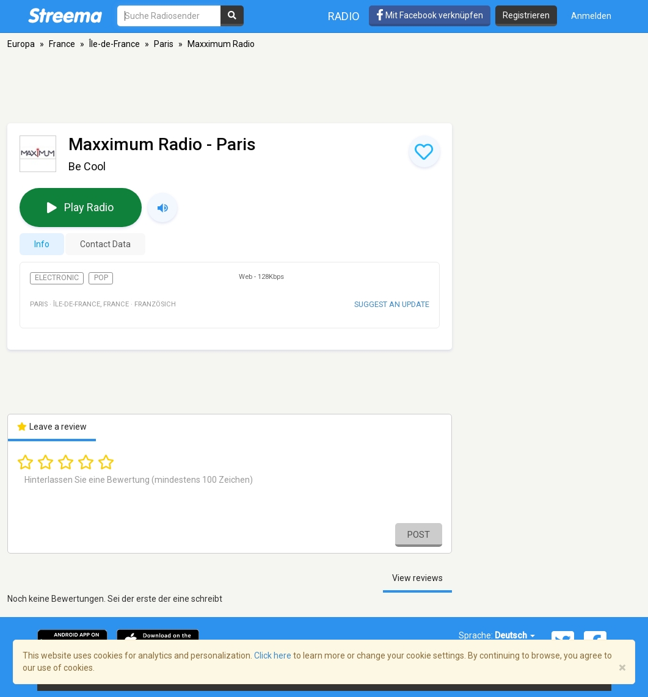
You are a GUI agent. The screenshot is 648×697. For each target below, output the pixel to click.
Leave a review (52, 427)
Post (418, 534)
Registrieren (526, 15)
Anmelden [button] (591, 16)
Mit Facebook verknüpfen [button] (429, 15)
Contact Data (105, 244)
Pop (101, 277)
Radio (344, 16)
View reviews (417, 578)
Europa (21, 44)
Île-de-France (114, 44)
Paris (163, 44)
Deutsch (515, 635)
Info (41, 244)
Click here (272, 655)
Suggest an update (391, 304)
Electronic (57, 277)
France (62, 44)
